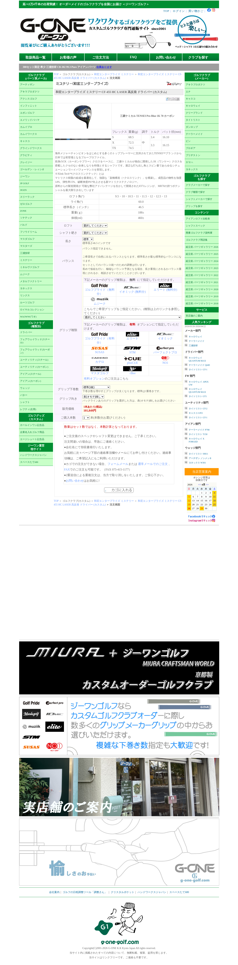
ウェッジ (25, 388)
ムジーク (25, 274)
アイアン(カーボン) (30, 381)
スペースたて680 (29, 462)
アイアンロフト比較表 (198, 218)
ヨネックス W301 (197, 462)
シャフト (25, 402)
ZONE (23, 211)
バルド (23, 225)
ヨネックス (26, 288)
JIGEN (23, 190)
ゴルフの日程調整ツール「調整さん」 (85, 892)
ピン (188, 141)
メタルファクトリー (31, 281)
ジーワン (25, 176)
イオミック (165, 338)
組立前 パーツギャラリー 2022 (202, 275)
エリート (132, 338)
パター (23, 395)
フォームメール (117, 463)
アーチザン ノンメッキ (200, 458)
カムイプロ (26, 127)
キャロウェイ (193, 106)
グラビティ (26, 155)
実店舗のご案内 (194, 315)
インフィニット (28, 106)
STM (132, 352)
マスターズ (26, 246)
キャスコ (25, 141)
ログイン (179, 10)
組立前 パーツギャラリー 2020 (202, 289)
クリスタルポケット (122, 892)
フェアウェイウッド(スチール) (35, 341)
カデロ (99, 361)
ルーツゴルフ (27, 302)
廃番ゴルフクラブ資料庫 (199, 233)
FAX (67, 469)
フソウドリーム (28, 232)
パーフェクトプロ (165, 352)
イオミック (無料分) (132, 291)
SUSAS (99, 352)
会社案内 (54, 892)
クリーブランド (194, 113)
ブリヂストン (193, 155)
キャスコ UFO (196, 413)
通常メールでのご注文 (153, 463)
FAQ (133, 57)
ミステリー (26, 260)
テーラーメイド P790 (199, 429)
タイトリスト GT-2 (198, 408)
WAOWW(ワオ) (28, 316)
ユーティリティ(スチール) (34, 360)
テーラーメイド (194, 134)
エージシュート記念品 (32, 439)
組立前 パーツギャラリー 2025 (202, 254)
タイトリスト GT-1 (198, 369)
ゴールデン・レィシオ (32, 169)
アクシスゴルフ (28, 98)
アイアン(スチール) (30, 374)
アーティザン (27, 84)
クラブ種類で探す (195, 192)
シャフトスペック (195, 225)
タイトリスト (193, 120)
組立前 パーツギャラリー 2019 (202, 296)
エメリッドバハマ (29, 120)
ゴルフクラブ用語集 (197, 240)
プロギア (190, 148)
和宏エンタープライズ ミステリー (114, 74)
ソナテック (26, 217)
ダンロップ (192, 127)
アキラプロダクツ (29, 91)
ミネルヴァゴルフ (29, 267)
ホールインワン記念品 (32, 425)
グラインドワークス (31, 148)
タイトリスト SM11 (198, 453)
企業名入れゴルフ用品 (32, 432)
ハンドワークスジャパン (33, 455)
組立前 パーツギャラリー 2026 (202, 247)
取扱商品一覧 (35, 57)
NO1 (165, 362)
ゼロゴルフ (26, 204)
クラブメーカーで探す (198, 185)
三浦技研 (25, 253)
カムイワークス (28, 134)
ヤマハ (189, 162)
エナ (188, 91)
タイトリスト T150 (198, 434)
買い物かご (195, 10)
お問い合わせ (166, 57)
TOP (166, 10)
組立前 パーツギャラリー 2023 (202, 268)
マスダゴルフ (27, 239)
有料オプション (94, 378)
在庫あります (104, 67)
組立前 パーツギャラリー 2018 (202, 303)
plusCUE (132, 362)
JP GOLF (24, 183)
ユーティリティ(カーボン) (34, 367)
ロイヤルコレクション (32, 309)
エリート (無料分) (165, 289)
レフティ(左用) (28, 409)
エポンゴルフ (27, 113)
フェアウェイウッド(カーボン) (35, 351)
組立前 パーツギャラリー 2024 (202, 261)
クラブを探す (198, 57)
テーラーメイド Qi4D (199, 365)
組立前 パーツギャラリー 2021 (202, 282)
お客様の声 (68, 57)
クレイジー (26, 162)
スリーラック (27, 197)
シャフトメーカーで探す (199, 199)
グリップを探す (194, 206)
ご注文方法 (100, 57)
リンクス (25, 295)
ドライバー (26, 332)
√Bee (132, 373)
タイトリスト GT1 (198, 396)
